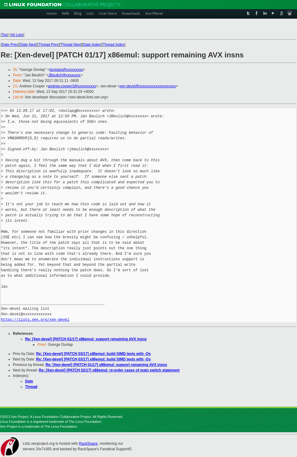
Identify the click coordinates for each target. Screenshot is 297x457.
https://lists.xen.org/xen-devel (35, 319)
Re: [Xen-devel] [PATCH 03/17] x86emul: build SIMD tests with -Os (93, 354)
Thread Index (114, 44)
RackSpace (88, 443)
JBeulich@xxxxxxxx (64, 75)
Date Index (92, 44)
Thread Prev (48, 44)
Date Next (28, 44)
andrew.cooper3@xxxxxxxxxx (72, 86)
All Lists (17, 35)
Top (4, 35)
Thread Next (71, 44)
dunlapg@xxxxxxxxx (66, 70)
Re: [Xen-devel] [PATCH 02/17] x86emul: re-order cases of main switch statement (109, 370)
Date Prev (10, 44)
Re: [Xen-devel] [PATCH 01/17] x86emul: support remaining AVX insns (86, 339)
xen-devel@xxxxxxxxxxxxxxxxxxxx (147, 86)
